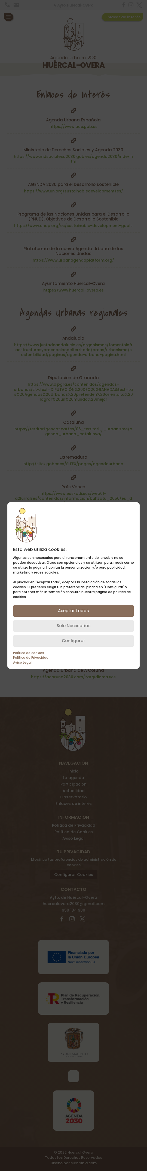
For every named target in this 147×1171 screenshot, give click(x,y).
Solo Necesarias (74, 626)
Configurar (73, 640)
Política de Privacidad (30, 658)
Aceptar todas (73, 611)
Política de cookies (28, 653)
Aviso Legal (22, 662)
